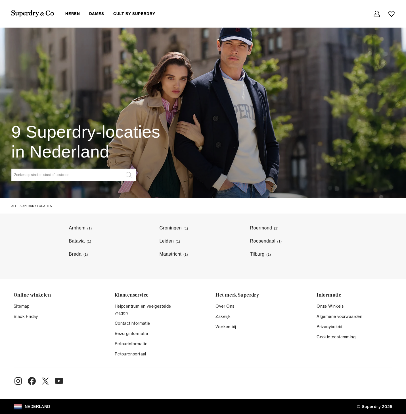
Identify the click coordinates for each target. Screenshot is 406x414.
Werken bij (225, 326)
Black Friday (26, 316)
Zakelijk (223, 316)
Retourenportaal (130, 354)
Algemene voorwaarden (339, 316)
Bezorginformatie (131, 333)
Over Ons (224, 306)
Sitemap (22, 306)
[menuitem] (114, 13)
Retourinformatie (131, 343)
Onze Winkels (330, 306)
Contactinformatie (132, 323)
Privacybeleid (329, 326)
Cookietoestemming (336, 337)
